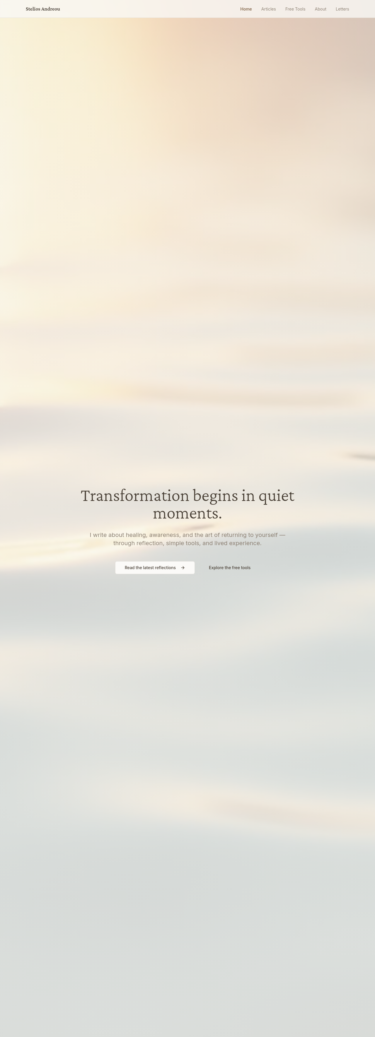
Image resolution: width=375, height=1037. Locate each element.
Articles (268, 8)
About (320, 8)
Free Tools (295, 8)
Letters (342, 8)
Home (246, 8)
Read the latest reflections (155, 567)
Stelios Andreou (43, 9)
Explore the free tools (229, 567)
